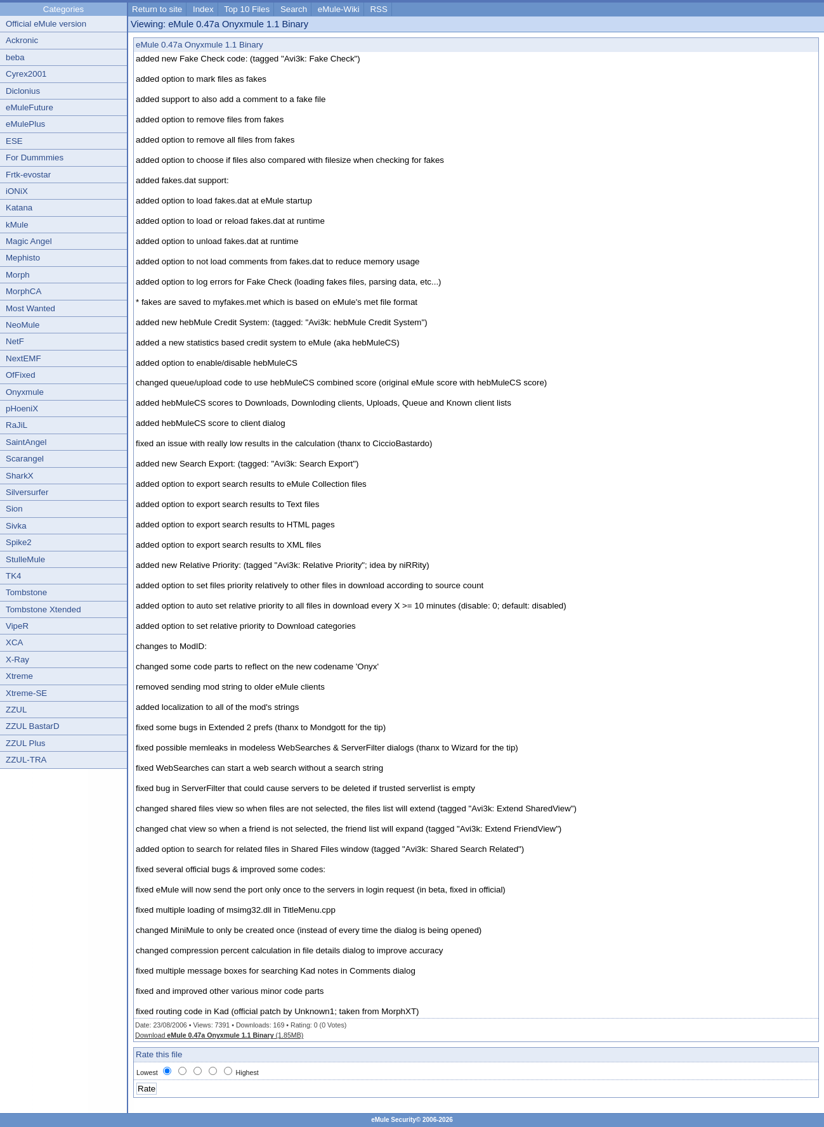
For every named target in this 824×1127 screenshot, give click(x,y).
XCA (14, 642)
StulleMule (25, 559)
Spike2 (19, 542)
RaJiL (16, 425)
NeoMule (22, 325)
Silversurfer (27, 492)
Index (203, 9)
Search (293, 9)
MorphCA (23, 291)
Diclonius (23, 91)
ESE (14, 141)
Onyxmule (25, 392)
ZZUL (16, 709)
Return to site (157, 9)
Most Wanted (30, 308)
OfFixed (21, 375)
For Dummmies (34, 157)
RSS (378, 9)
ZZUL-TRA (26, 759)
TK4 (13, 576)
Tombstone (26, 592)
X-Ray (17, 659)
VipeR (17, 626)
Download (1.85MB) (219, 1035)
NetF (15, 341)
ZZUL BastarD (33, 726)
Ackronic (22, 40)
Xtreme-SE (26, 693)
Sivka (16, 526)
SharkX (20, 475)
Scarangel (25, 458)
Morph (18, 275)
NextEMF (23, 358)
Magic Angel (29, 241)
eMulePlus (25, 124)
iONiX (17, 191)
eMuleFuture (29, 107)
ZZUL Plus (25, 743)
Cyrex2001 (26, 74)
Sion (14, 508)
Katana (19, 207)
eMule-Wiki (339, 9)
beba (15, 57)
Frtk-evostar (28, 174)
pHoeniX (22, 408)
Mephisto (23, 257)
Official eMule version (46, 24)
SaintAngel (26, 442)
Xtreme (19, 676)
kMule (17, 224)
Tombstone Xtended (43, 609)
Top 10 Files (247, 9)
